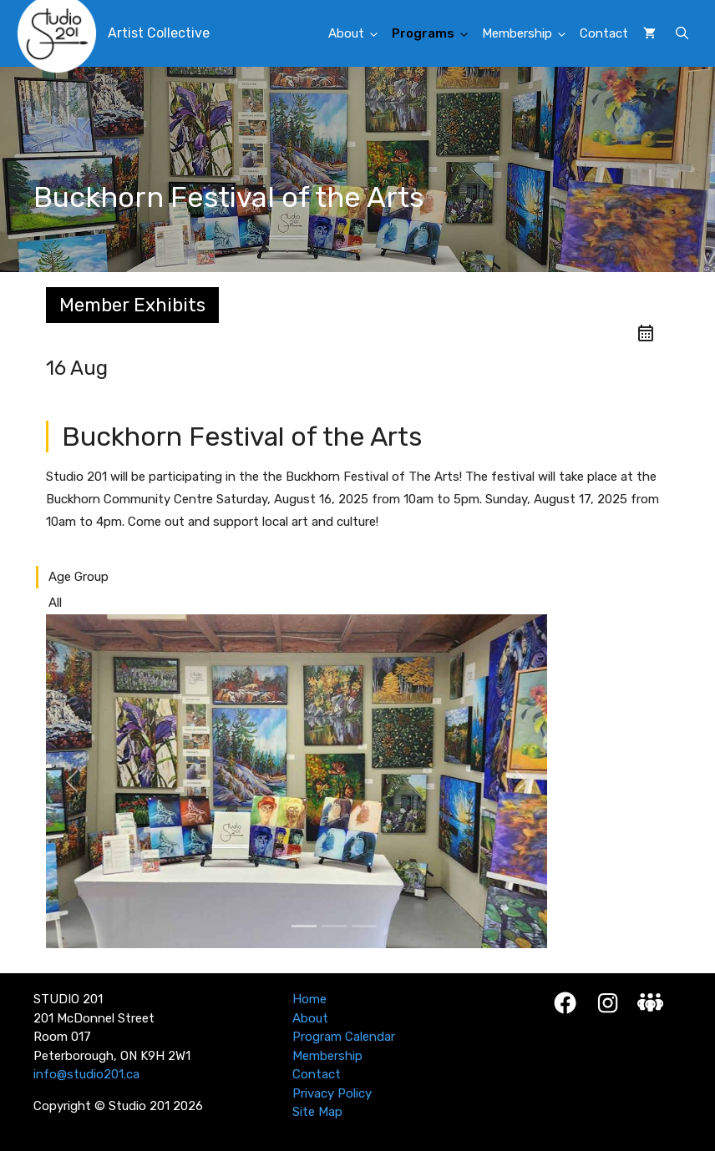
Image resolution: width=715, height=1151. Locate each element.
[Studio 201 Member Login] (650, 1002)
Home (309, 999)
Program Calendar (343, 1036)
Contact (604, 33)
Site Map (317, 1111)
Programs (434, 34)
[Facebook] (565, 1003)
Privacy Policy (332, 1093)
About (357, 34)
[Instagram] (608, 1003)
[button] (682, 33)
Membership (528, 34)
